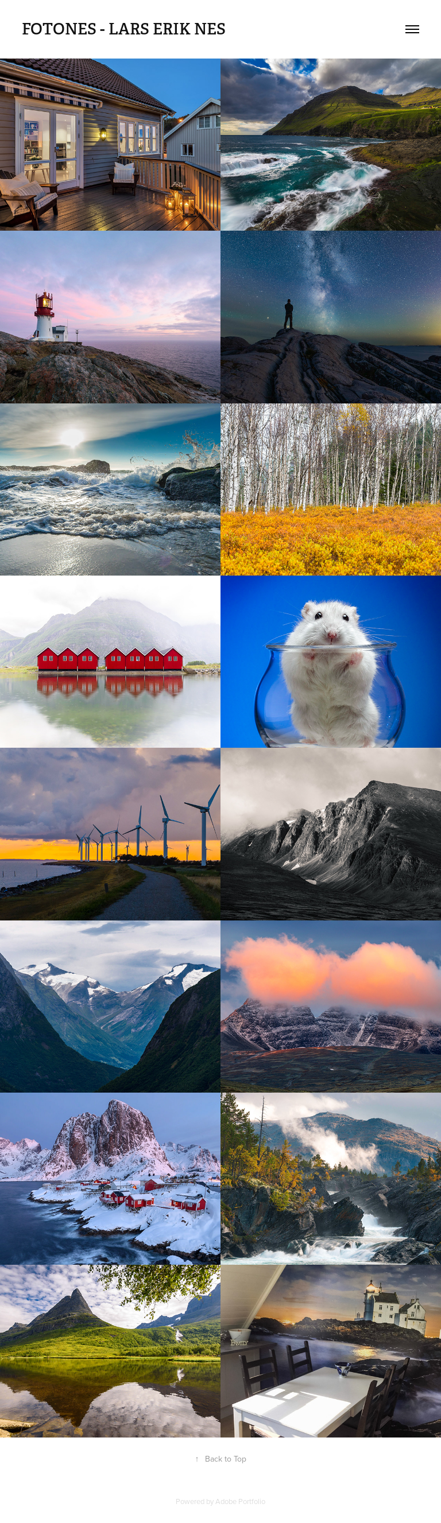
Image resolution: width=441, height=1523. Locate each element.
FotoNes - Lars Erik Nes (124, 29)
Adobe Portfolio (240, 1501)
